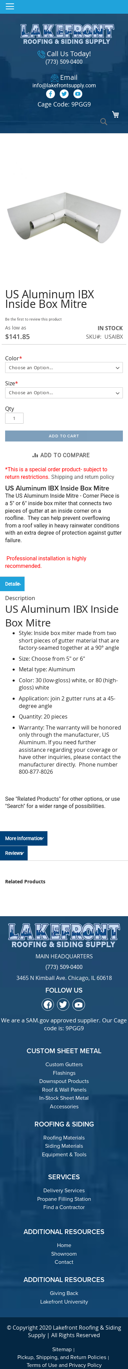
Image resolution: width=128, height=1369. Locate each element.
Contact (64, 1262)
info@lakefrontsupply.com (64, 85)
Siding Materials (64, 1146)
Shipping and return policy (82, 477)
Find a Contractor (64, 1207)
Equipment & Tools (64, 1154)
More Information (23, 838)
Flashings (64, 1073)
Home (64, 1245)
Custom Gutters (64, 1064)
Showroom (64, 1254)
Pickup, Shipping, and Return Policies (61, 1357)
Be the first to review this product (33, 319)
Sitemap (62, 1349)
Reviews (14, 853)
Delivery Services (64, 1190)
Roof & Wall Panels (64, 1090)
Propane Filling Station (64, 1199)
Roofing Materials (64, 1138)
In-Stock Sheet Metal (64, 1098)
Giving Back (64, 1293)
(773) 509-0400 (64, 62)
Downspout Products (64, 1081)
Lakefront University (64, 1302)
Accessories (64, 1106)
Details (12, 584)
